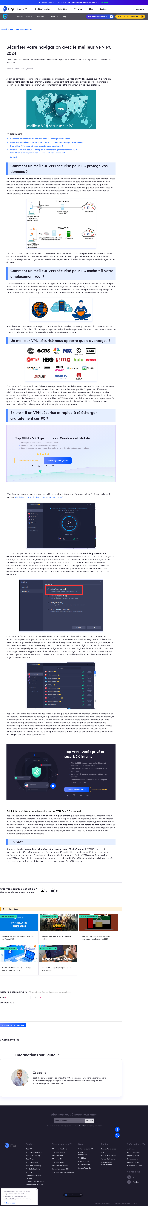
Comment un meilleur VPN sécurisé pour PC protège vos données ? (40, 138)
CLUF (135, 1203)
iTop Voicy (30, 1159)
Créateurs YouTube (134, 1166)
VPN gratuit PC (57, 1156)
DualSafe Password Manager (33, 1177)
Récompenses (132, 1159)
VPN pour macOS (58, 1152)
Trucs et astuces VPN (44, 917)
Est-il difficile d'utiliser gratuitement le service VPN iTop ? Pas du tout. (37, 153)
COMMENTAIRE (7, 1003)
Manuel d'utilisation (108, 1156)
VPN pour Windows (24, 29)
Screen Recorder (84, 1168)
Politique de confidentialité (122, 1203)
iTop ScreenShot (32, 1162)
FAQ (102, 1152)
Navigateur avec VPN (60, 1169)
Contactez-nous (133, 1152)
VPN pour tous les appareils (63, 1172)
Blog (64, 17)
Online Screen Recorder (35, 1181)
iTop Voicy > (104, 2)
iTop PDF (29, 1172)
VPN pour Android (59, 1162)
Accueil (4, 29)
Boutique (103, 9)
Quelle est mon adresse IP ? (84, 1153)
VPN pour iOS (57, 1159)
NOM (3, 998)
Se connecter (138, 9)
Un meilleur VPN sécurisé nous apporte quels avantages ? (36, 146)
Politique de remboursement (102, 1203)
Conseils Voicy (84, 1165)
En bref (13, 157)
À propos (131, 1149)
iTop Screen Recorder (34, 1152)
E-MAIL (37, 998)
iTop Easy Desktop (33, 1156)
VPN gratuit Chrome (60, 1166)
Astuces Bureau (84, 1161)
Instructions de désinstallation (106, 1163)
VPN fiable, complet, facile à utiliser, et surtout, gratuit (38, 497)
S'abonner (89, 1121)
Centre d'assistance (108, 1149)
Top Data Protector (33, 1169)
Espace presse (133, 1156)
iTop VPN (29, 1149)
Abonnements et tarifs (34, 1185)
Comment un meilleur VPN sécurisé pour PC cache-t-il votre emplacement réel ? (46, 142)
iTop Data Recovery (33, 1166)
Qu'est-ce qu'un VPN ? (86, 1149)
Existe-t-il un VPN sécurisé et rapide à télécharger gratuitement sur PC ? (45, 149)
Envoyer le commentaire (13, 1025)
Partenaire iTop (133, 1162)
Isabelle (9, 69)
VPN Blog (82, 1158)
